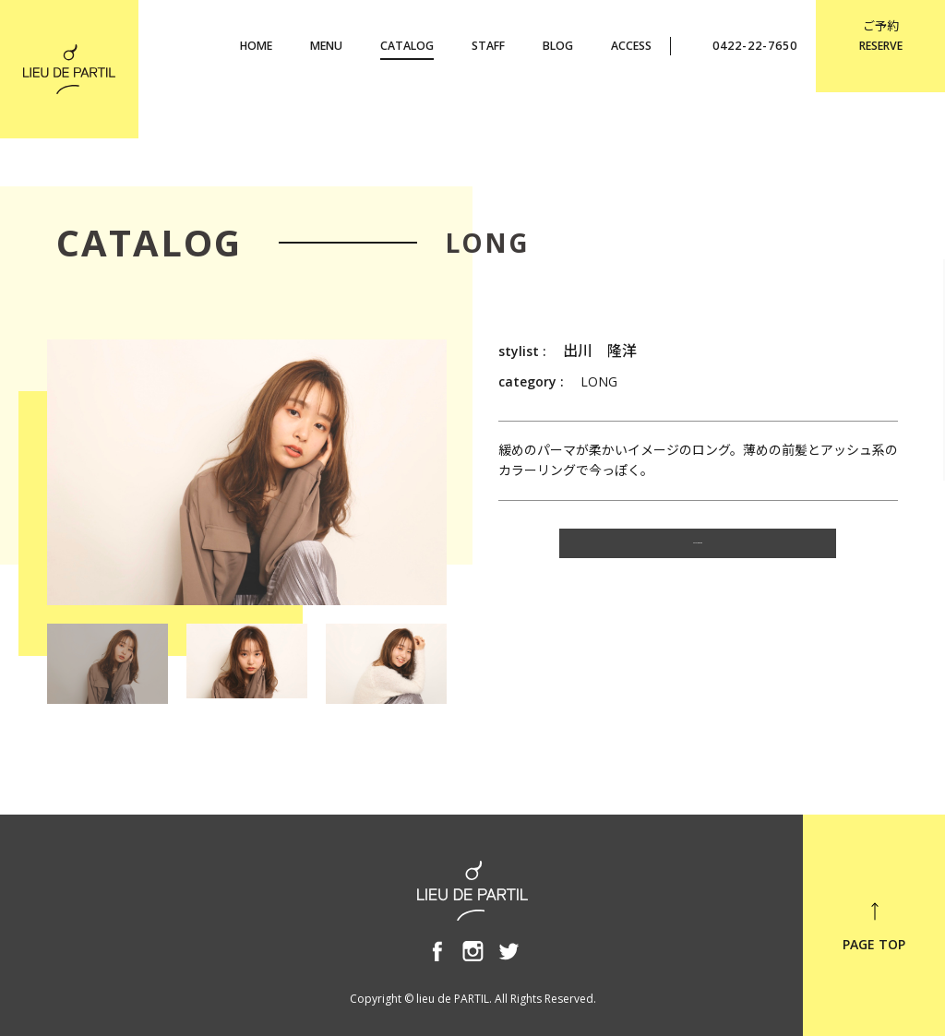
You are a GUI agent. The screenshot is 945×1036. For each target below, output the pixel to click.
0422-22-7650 (743, 45)
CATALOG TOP (697, 551)
